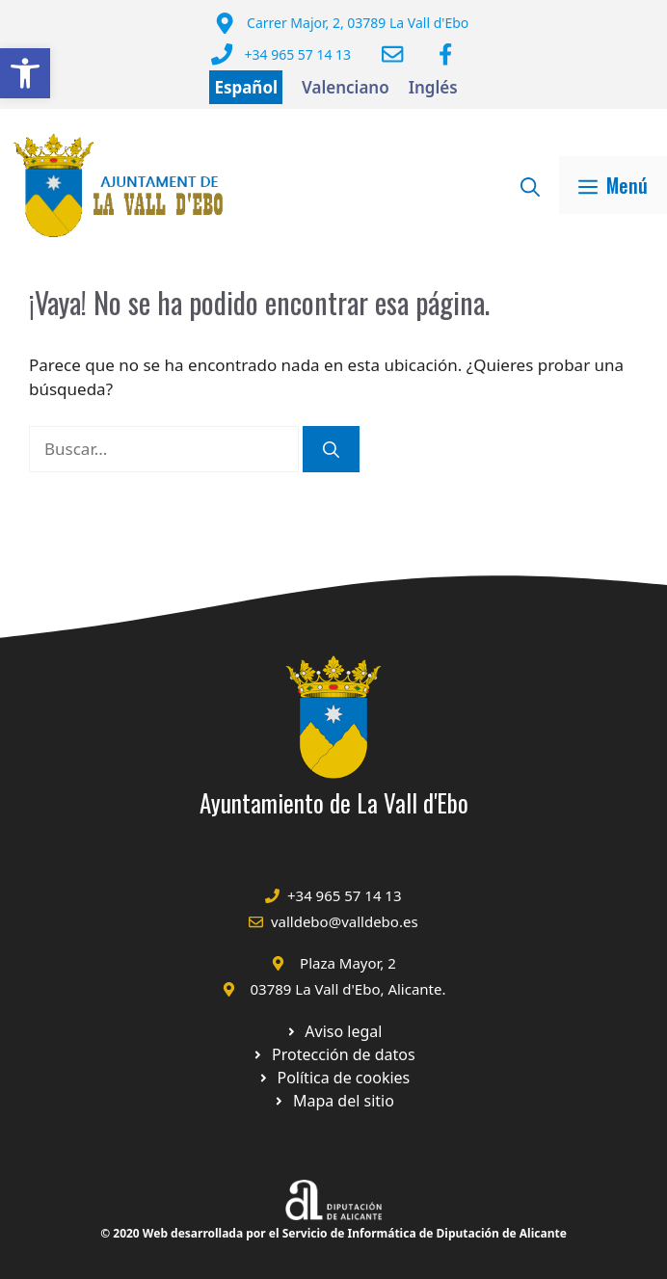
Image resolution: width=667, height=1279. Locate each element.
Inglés (433, 87)
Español (246, 87)
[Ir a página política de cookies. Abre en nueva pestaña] (333, 1054)
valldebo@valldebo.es (344, 921)
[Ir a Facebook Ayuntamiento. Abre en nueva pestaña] (445, 54)
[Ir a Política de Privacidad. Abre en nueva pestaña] (334, 1031)
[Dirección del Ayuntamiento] (342, 23)
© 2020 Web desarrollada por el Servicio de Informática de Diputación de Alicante (333, 1233)
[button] (25, 73)
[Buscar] (331, 449)
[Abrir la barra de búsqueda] (530, 185)
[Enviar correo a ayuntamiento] (392, 54)
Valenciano (345, 87)
